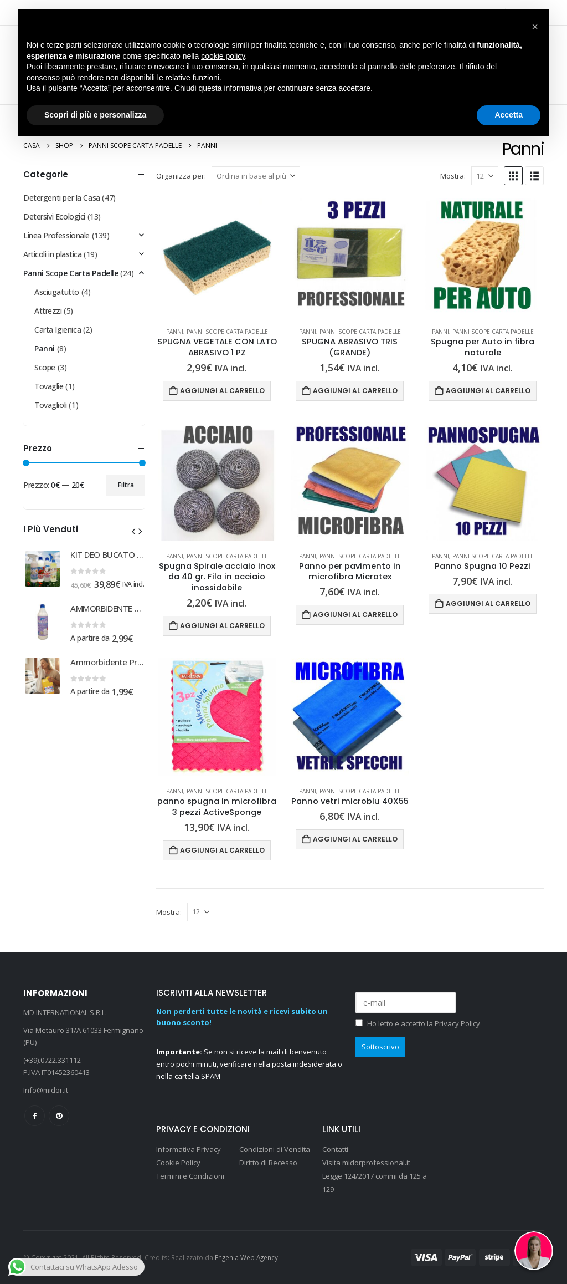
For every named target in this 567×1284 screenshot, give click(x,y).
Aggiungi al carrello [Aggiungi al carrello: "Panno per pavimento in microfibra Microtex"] (355, 614)
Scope (44, 367)
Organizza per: (181, 176)
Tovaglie (49, 386)
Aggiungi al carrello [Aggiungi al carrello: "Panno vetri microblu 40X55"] (355, 839)
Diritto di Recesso (268, 1163)
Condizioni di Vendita (274, 1149)
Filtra (126, 485)
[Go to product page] (217, 257)
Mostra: (453, 176)
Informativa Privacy (188, 1149)
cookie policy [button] (223, 56)
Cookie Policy (178, 1163)
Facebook (34, 1115)
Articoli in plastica (52, 254)
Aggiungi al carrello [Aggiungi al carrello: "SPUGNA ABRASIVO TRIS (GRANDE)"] (355, 390)
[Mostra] (484, 175)
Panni (174, 331)
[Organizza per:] (256, 175)
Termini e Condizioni (190, 1176)
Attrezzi (48, 310)
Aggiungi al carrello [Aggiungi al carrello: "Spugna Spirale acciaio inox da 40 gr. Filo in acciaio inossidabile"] (222, 625)
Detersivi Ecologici (54, 216)
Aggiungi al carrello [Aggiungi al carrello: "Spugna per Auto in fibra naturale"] (488, 390)
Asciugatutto (56, 292)
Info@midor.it (45, 1090)
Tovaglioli (50, 405)
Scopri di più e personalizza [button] (95, 114)
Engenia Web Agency (246, 1257)
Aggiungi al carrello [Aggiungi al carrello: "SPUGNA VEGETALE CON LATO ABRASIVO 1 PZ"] (222, 390)
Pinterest (59, 1115)
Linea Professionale (56, 235)
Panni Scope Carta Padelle (227, 331)
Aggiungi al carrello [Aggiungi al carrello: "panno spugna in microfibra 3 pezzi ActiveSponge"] (222, 850)
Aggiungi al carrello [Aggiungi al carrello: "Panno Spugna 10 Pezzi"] (488, 603)
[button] (513, 175)
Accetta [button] (508, 114)
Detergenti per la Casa (61, 197)
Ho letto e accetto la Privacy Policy (423, 1023)
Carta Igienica (57, 329)
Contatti (335, 1149)
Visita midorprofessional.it (367, 1163)
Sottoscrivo (380, 1047)
